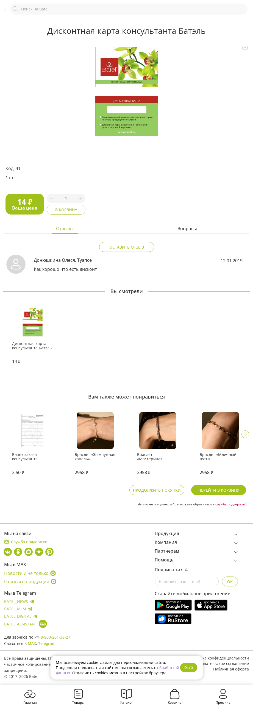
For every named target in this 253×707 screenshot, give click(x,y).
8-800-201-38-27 (55, 637)
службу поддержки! (230, 504)
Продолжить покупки (157, 490)
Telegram (46, 643)
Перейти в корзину (218, 490)
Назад (7, 12)
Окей (188, 667)
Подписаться (171, 570)
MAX (32, 643)
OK (230, 581)
